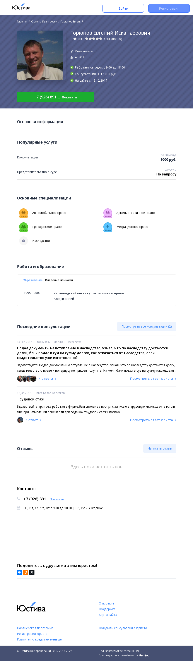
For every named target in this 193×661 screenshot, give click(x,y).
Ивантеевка (84, 51)
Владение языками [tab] (59, 280)
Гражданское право (40, 226)
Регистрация (169, 8)
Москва (58, 342)
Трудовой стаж (30, 399)
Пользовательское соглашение (119, 651)
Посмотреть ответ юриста (153, 378)
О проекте (106, 603)
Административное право (129, 212)
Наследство (34, 240)
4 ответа (46, 378)
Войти (123, 8)
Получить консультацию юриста (123, 628)
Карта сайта (108, 615)
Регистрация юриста (32, 634)
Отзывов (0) (113, 39)
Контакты (26, 488)
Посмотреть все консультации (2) (146, 326)
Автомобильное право (42, 212)
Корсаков (58, 393)
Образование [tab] (33, 280)
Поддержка (107, 609)
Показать (69, 97)
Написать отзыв (160, 448)
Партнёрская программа (35, 628)
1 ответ (32, 420)
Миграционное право (125, 226)
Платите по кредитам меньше (39, 639)
